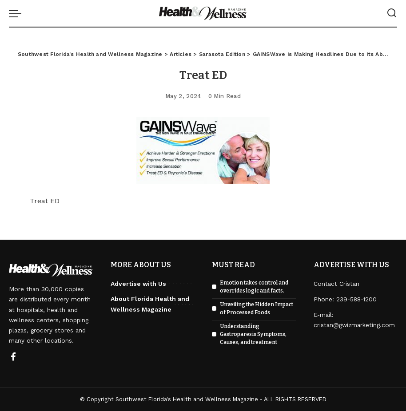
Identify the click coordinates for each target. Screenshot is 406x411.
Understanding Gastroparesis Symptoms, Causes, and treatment (253, 334)
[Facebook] (13, 357)
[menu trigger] (17, 13)
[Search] (391, 13)
